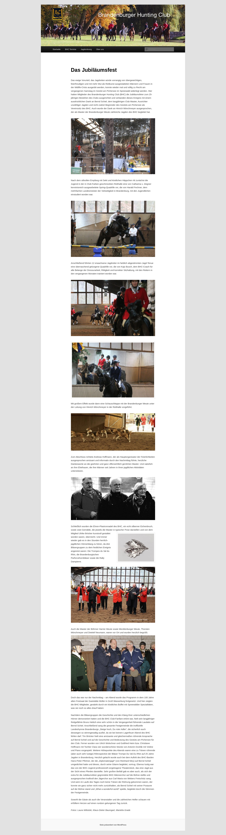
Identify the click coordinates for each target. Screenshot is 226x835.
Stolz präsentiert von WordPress (113, 825)
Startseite (57, 49)
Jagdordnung (86, 49)
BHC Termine (70, 49)
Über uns (100, 49)
